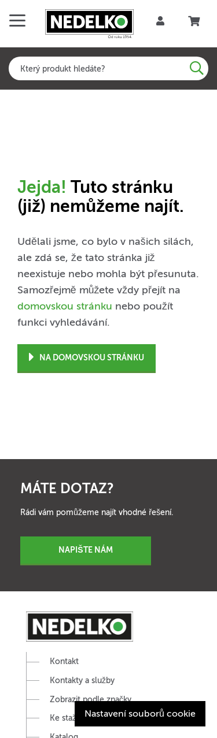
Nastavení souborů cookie (140, 714)
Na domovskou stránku (86, 357)
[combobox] (108, 68)
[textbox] (108, 68)
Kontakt (64, 661)
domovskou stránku (64, 306)
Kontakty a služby (82, 680)
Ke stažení (68, 718)
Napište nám (85, 549)
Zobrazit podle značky (90, 699)
